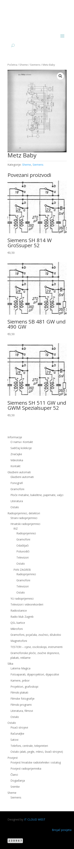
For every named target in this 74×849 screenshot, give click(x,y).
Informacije (14, 437)
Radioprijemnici (26, 533)
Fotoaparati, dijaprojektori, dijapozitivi (34, 674)
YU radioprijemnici (22, 598)
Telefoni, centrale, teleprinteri (29, 746)
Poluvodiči (22, 551)
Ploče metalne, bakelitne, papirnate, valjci (36, 495)
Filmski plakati (19, 692)
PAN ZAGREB (22, 570)
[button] (60, 76)
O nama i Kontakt (21, 442)
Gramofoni (17, 489)
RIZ (15, 528)
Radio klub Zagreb (22, 616)
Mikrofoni (16, 629)
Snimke (15, 786)
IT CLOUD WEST (34, 819)
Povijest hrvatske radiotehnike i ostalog (35, 762)
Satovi (14, 739)
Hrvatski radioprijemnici (25, 524)
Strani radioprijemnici (23, 518)
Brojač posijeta (61, 830)
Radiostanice (18, 610)
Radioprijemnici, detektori (23, 513)
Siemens (35, 64)
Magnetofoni (18, 641)
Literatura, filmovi (21, 711)
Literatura (16, 501)
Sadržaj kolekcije (21, 448)
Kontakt (15, 466)
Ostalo (14, 507)
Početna (12, 64)
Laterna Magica (20, 668)
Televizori (22, 557)
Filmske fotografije (22, 698)
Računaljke (17, 733)
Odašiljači (22, 545)
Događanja (17, 780)
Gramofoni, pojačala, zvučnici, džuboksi (35, 635)
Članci (14, 774)
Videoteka (16, 460)
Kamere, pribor (20, 680)
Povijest (12, 758)
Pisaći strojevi (19, 727)
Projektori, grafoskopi (24, 686)
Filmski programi (21, 705)
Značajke (16, 454)
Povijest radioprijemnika (25, 768)
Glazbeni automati (19, 472)
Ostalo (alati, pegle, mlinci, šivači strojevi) (36, 751)
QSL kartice (17, 623)
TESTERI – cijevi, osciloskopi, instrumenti (36, 647)
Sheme (23, 64)
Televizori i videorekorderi (26, 604)
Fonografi (16, 483)
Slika (10, 663)
